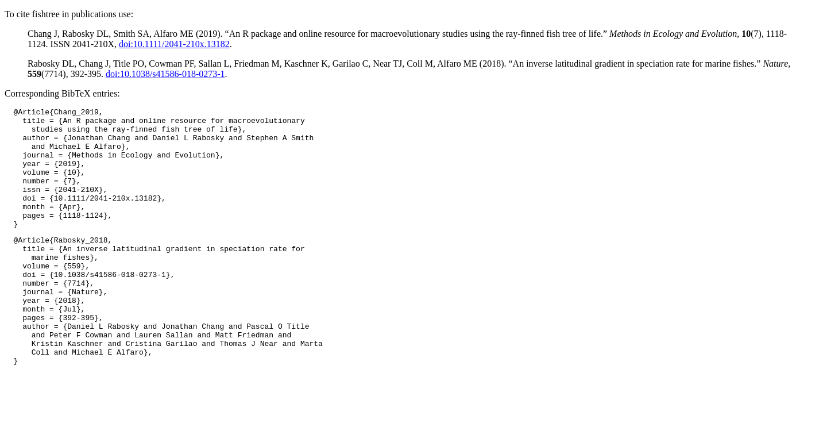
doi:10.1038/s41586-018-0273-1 (165, 74)
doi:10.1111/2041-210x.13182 (174, 44)
